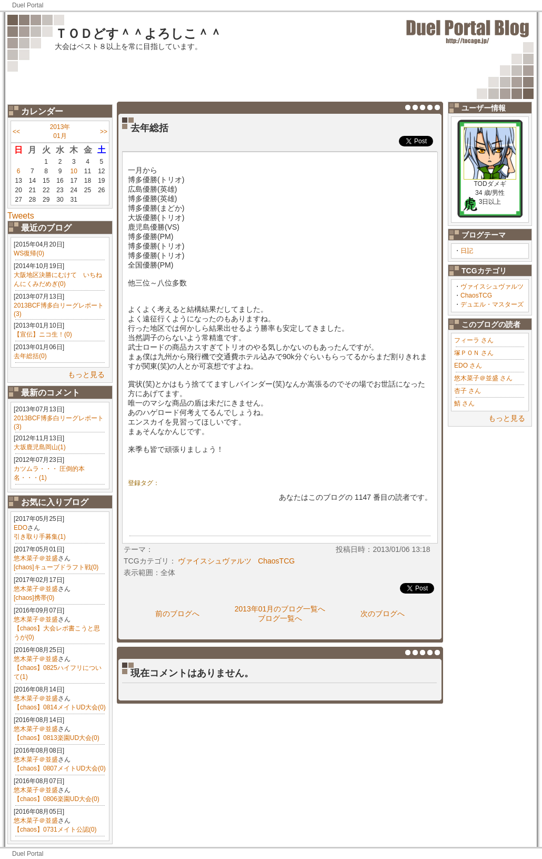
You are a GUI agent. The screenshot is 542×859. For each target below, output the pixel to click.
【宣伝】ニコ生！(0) (43, 334)
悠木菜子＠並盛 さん (483, 378)
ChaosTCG (476, 295)
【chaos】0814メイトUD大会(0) (60, 707)
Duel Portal (27, 5)
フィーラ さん (474, 340)
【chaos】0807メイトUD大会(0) (60, 768)
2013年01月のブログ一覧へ (280, 609)
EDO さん (468, 365)
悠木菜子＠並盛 (36, 558)
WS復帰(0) (29, 253)
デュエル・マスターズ (492, 304)
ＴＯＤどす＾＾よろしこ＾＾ (138, 33)
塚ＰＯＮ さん (474, 353)
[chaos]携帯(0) (34, 597)
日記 (466, 250)
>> (103, 131)
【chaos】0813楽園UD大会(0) (56, 738)
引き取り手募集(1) (40, 536)
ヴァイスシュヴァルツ (492, 286)
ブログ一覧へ (280, 618)
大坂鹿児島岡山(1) (40, 447)
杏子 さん (467, 390)
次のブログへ (382, 613)
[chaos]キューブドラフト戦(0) (56, 567)
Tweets (20, 215)
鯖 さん (464, 403)
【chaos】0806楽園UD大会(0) (56, 799)
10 (74, 171)
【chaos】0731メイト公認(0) (55, 829)
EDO (20, 527)
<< (16, 131)
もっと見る (86, 374)
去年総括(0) (30, 356)
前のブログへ (177, 613)
